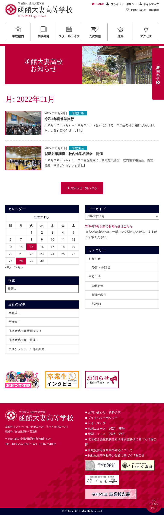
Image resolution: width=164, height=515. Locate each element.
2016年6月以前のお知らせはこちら (108, 226)
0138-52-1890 (20, 444)
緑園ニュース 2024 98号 (105, 428)
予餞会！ (14, 322)
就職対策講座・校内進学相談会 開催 (74, 154)
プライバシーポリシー (120, 4)
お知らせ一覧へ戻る (82, 188)
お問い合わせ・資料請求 (141, 10)
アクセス (146, 31)
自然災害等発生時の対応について (109, 450)
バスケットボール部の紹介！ (28, 349)
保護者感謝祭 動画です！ (25, 331)
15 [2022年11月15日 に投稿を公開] (31, 247)
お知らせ (95, 258)
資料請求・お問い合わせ (158, 74)
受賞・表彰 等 (101, 267)
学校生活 (78, 148)
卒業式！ (14, 313)
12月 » (18, 267)
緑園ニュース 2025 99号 (105, 434)
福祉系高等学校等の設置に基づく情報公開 (115, 455)
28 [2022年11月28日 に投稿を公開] (21, 261)
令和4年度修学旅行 (59, 119)
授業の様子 (99, 295)
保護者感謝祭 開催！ (23, 340)
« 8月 (8, 267)
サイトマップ (148, 4)
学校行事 (78, 113)
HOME (97, 4)
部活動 (96, 304)
